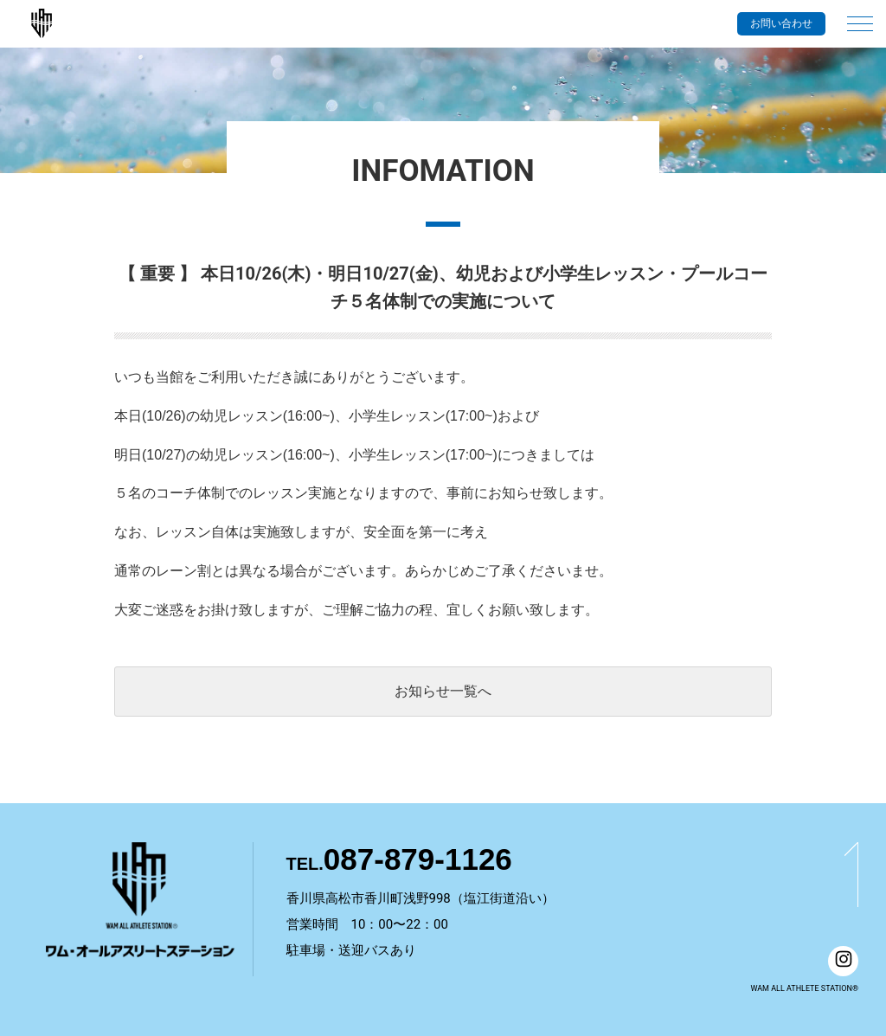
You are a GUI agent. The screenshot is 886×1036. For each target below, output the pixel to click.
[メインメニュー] (860, 15)
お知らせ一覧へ (443, 691)
